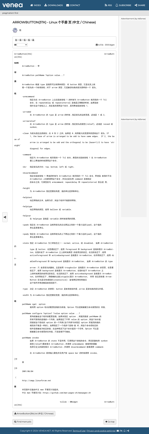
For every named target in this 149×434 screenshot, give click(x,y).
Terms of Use (79, 430)
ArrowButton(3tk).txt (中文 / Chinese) (34, 414)
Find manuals (22, 422)
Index (35, 5)
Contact (73, 5)
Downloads (53, 5)
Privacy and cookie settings (101, 430)
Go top (110, 422)
